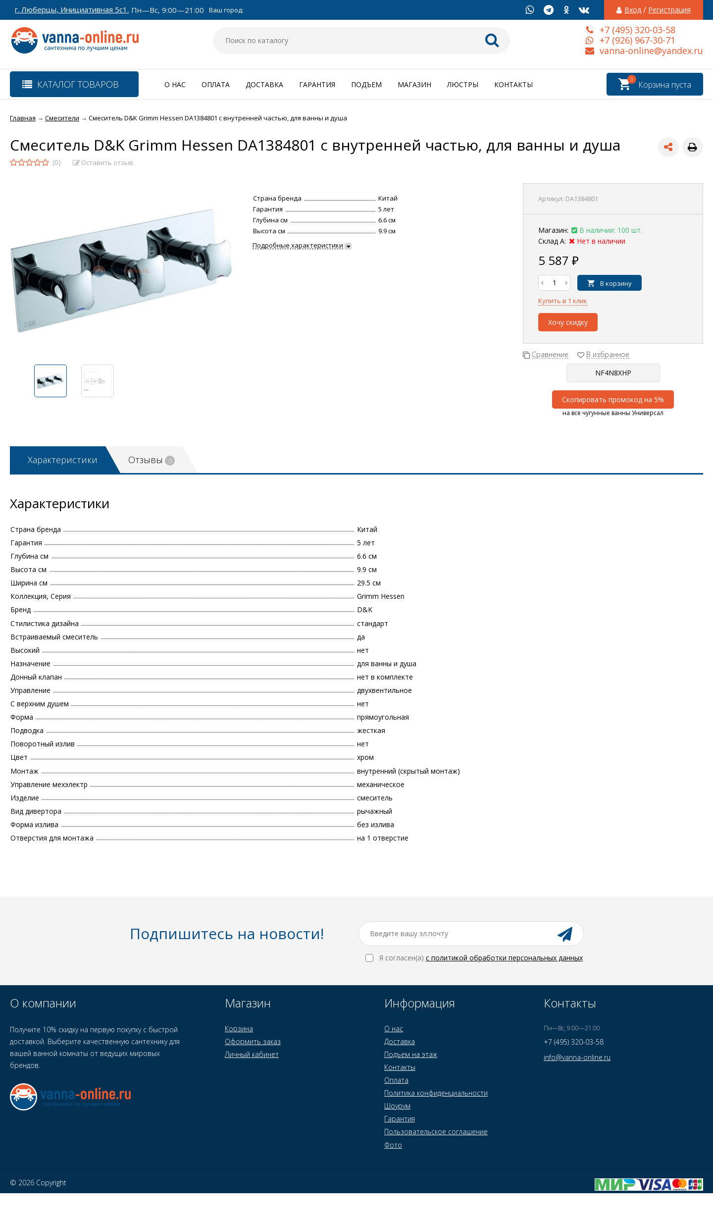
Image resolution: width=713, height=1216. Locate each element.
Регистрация (669, 10)
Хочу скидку (568, 322)
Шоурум (397, 1105)
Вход (632, 10)
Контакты (513, 84)
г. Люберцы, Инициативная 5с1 (71, 9)
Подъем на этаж (410, 1054)
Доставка (264, 84)
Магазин (414, 84)
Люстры (462, 84)
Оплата (216, 84)
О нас (175, 84)
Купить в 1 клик (562, 300)
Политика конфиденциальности (436, 1093)
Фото (393, 1145)
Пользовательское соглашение (436, 1131)
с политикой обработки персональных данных (504, 957)
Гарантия (317, 84)
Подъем (366, 84)
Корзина (239, 1028)
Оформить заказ (253, 1041)
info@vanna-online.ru (577, 1057)
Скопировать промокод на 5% (613, 399)
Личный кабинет (252, 1054)
